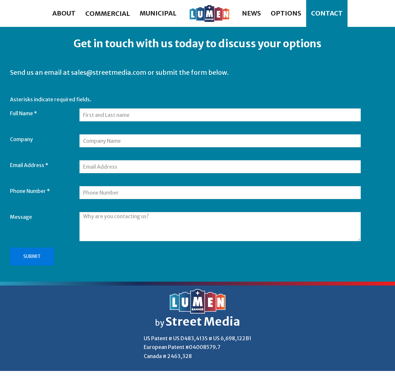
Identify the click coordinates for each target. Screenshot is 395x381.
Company (21, 139)
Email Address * (29, 165)
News (251, 13)
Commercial (107, 13)
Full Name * (23, 113)
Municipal (158, 13)
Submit (32, 256)
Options (286, 13)
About (64, 13)
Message (21, 216)
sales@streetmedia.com (108, 72)
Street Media (202, 321)
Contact (327, 13)
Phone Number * (30, 191)
